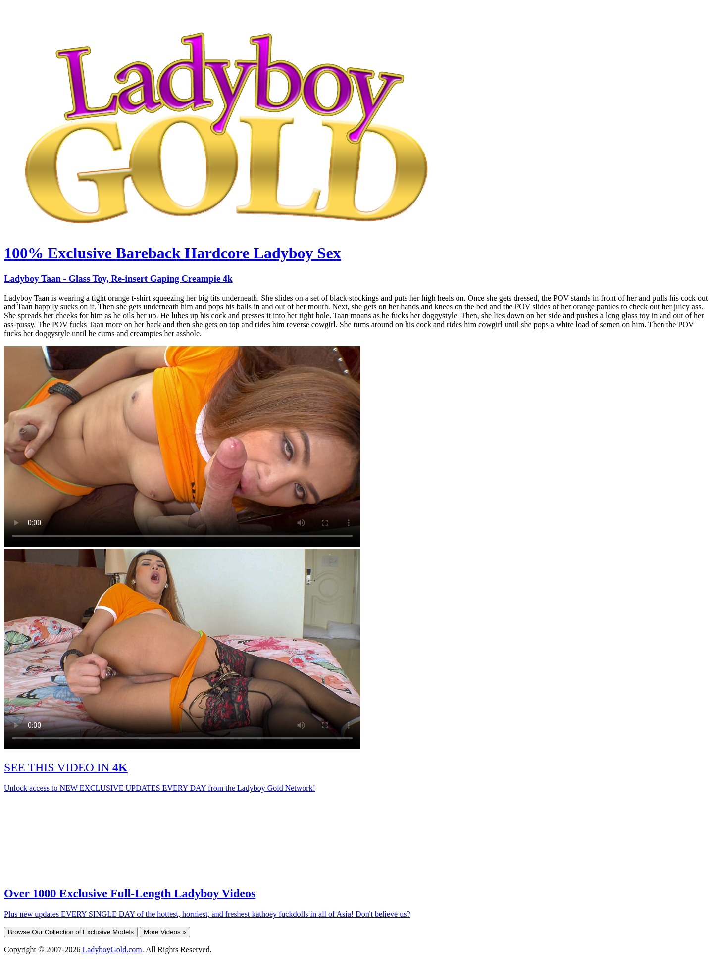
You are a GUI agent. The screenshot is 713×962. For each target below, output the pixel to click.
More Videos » (165, 932)
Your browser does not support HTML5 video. (182, 446)
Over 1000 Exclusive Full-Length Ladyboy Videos (129, 893)
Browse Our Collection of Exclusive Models (71, 932)
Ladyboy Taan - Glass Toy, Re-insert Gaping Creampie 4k (118, 278)
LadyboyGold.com (112, 949)
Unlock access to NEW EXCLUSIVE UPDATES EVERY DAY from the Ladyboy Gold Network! (159, 788)
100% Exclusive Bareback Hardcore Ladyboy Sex (172, 253)
